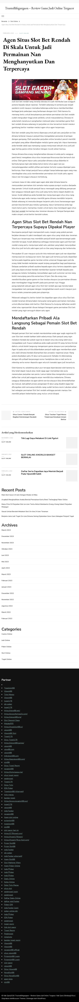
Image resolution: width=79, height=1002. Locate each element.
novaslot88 (9, 769)
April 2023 (6, 568)
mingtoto (8, 937)
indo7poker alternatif (13, 856)
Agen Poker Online (12, 866)
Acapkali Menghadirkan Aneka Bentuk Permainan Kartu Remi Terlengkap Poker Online (34, 499)
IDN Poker (8, 788)
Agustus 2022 (7, 606)
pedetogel (8, 778)
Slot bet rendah (18, 211)
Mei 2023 (5, 562)
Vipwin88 (8, 691)
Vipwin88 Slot (10, 733)
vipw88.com (9, 749)
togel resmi (9, 924)
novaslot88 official (12, 950)
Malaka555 (8, 723)
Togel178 (8, 736)
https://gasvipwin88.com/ (14, 759)
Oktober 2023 (7, 549)
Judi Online (6, 640)
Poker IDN (8, 904)
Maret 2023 (6, 574)
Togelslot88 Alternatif (14, 791)
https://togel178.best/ (13, 837)
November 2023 (8, 543)
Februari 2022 (7, 618)
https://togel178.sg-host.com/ (16, 840)
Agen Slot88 (9, 859)
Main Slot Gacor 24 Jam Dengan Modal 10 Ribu (19, 495)
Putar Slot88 (9, 843)
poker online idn (11, 911)
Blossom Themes (19, 998)
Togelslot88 (9, 688)
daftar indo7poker (11, 901)
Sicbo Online (9, 882)
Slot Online (24, 33)
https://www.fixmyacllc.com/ (15, 714)
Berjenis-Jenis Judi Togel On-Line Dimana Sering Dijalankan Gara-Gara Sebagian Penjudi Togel (38, 516)
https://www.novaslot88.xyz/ (16, 801)
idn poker (8, 704)
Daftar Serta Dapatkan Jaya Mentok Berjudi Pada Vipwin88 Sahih (42, 472)
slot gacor (8, 963)
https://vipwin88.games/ (14, 743)
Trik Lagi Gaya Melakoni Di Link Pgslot (39, 438)
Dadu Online (9, 879)
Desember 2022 (8, 593)
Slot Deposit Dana (12, 720)
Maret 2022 (6, 612)
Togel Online (7, 659)
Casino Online (7, 634)
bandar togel (9, 798)
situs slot (8, 888)
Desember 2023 (8, 536)
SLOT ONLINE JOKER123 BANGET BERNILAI (38, 456)
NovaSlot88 (9, 972)
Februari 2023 (7, 580)
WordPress (41, 998)
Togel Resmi (9, 930)
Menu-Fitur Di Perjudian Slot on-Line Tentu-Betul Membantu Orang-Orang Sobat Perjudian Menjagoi (37, 505)
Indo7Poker (9, 869)
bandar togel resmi (12, 940)
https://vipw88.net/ (12, 710)
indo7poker (9, 811)
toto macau (9, 794)
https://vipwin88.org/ (12, 717)
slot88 (7, 762)
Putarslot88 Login (12, 956)
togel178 (8, 701)
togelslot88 (9, 824)
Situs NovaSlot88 (11, 975)
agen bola (8, 979)
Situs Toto (8, 785)
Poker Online (6, 647)
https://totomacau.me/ (13, 772)
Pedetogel (8, 934)
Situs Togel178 (10, 740)
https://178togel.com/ (13, 833)
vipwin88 (8, 730)
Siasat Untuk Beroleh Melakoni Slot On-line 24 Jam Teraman (25, 511)
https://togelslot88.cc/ (13, 727)
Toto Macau (9, 694)
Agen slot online (11, 817)
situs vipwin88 (10, 953)
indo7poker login (11, 908)
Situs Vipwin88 (10, 969)
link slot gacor (10, 927)
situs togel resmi (11, 775)
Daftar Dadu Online (12, 898)
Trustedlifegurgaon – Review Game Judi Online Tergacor (39, 8)
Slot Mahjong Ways (12, 862)
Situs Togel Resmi (12, 765)
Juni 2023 (5, 555)
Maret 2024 (6, 530)
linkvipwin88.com (11, 756)
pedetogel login (11, 891)
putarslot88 (9, 820)
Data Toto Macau (11, 885)
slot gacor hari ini (11, 830)
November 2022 (8, 599)
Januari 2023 (6, 587)
